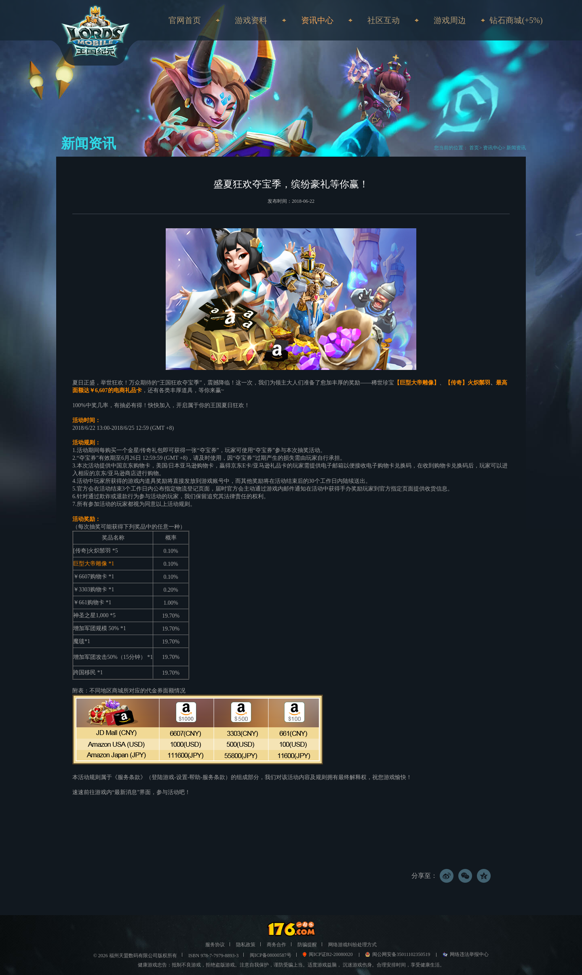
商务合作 (276, 944)
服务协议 (215, 944)
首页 (473, 148)
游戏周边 (450, 20)
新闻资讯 (516, 148)
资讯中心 (492, 148)
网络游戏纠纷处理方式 (352, 944)
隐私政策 (245, 944)
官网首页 (185, 20)
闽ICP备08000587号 (270, 955)
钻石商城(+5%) (515, 20)
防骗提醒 (307, 944)
